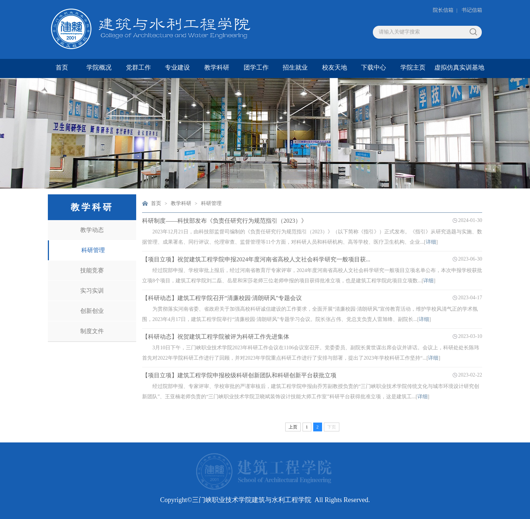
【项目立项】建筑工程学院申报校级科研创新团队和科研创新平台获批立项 (239, 375)
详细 (431, 242)
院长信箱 (443, 10)
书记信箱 (472, 10)
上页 (293, 427)
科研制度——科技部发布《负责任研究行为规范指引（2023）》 (224, 221)
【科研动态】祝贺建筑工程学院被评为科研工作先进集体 (215, 336)
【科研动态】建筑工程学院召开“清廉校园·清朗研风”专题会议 (222, 298)
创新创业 (92, 311)
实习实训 (92, 290)
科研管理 (93, 250)
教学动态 (92, 230)
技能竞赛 (92, 270)
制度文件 (92, 331)
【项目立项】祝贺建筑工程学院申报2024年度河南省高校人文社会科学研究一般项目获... (256, 259)
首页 (156, 203)
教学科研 (181, 203)
